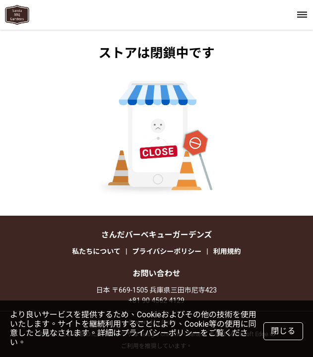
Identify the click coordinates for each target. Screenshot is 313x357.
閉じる (283, 331)
